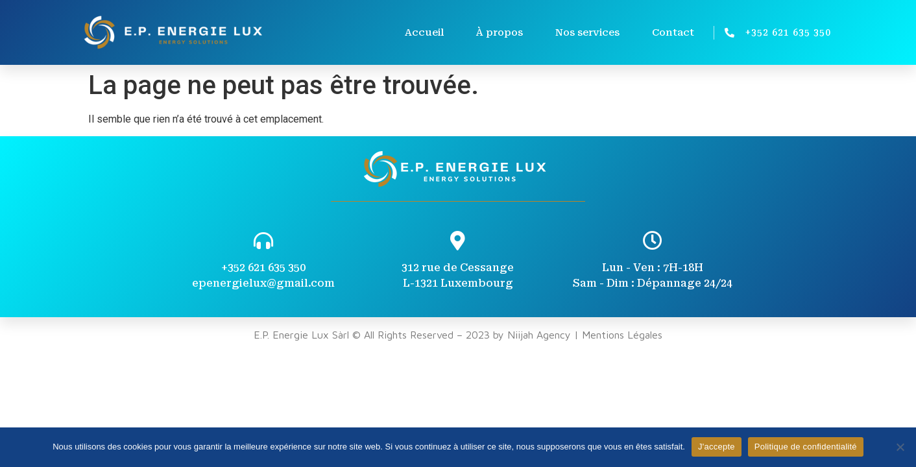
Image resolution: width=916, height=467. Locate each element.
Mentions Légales (622, 335)
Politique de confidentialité (805, 446)
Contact (673, 32)
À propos (499, 32)
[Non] (899, 446)
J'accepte (716, 446)
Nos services (587, 32)
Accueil (424, 32)
